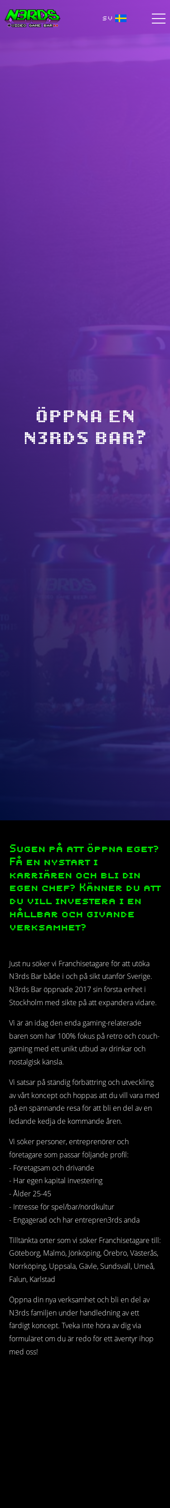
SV (114, 18)
